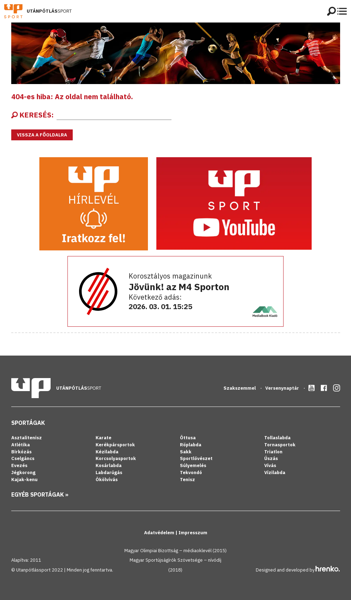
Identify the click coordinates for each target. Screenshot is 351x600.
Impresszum (192, 533)
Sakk (185, 452)
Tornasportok (279, 445)
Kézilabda (107, 452)
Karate (103, 438)
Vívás (270, 465)
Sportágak (28, 422)
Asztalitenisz (26, 438)
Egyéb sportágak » (40, 494)
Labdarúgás (109, 472)
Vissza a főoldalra (42, 135)
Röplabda (190, 445)
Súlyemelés (193, 465)
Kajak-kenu (24, 480)
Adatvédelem (159, 533)
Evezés (19, 465)
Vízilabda (274, 472)
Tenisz (187, 480)
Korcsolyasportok (116, 458)
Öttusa (188, 438)
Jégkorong (23, 472)
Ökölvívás (107, 480)
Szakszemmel (240, 388)
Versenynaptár (282, 388)
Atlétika (20, 445)
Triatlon (273, 452)
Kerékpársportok (115, 445)
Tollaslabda (277, 438)
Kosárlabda (109, 465)
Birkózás (21, 452)
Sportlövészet (196, 458)
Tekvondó (191, 472)
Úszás (271, 458)
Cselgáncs (22, 458)
